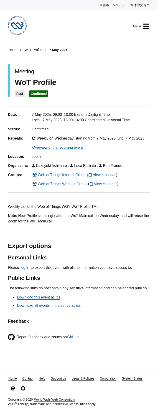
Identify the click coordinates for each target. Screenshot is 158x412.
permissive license (66, 404)
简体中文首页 (140, 5)
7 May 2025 (58, 50)
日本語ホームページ (110, 5)
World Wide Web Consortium (54, 399)
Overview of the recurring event (57, 147)
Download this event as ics (38, 297)
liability (23, 404)
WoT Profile (33, 50)
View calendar (102, 175)
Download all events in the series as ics (49, 305)
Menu (141, 26)
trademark (37, 404)
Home (13, 50)
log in (24, 267)
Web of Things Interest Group (59, 175)
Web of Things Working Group (60, 184)
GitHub (73, 337)
